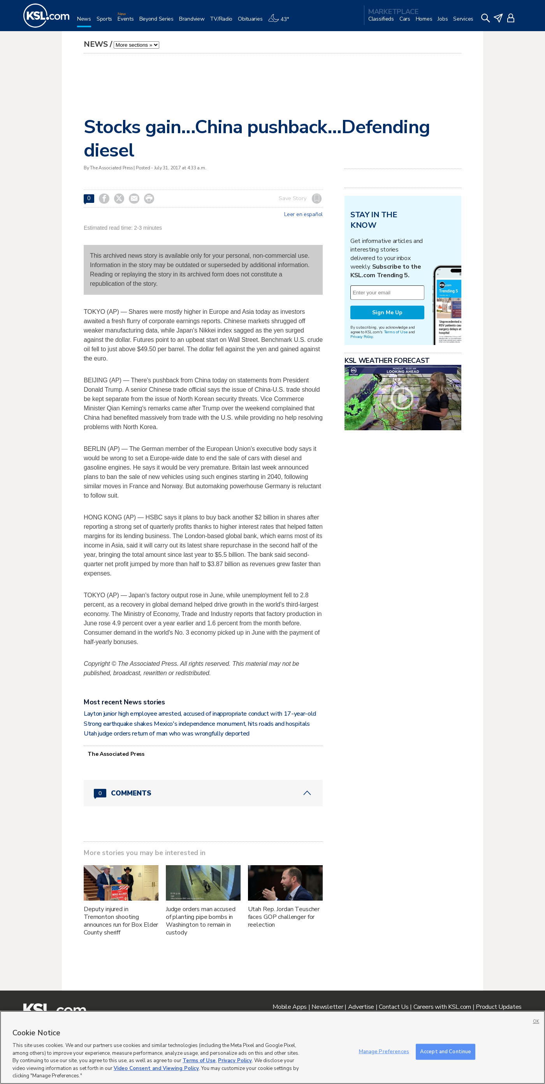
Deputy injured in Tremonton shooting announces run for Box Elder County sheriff (121, 921)
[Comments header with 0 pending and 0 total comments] (203, 793)
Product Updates (499, 1007)
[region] (272, 1047)
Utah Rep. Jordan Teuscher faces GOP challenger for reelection (284, 917)
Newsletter (327, 1007)
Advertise (361, 1007)
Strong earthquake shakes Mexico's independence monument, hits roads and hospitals (197, 724)
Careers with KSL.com (442, 1007)
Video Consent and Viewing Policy (156, 1068)
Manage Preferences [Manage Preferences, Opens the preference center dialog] (384, 1051)
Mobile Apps (289, 1007)
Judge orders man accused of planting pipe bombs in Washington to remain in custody (201, 921)
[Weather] (281, 22)
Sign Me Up (387, 312)
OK (536, 1021)
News (96, 44)
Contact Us (393, 1007)
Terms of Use (396, 331)
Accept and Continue (445, 1051)
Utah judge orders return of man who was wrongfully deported (167, 733)
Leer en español (303, 214)
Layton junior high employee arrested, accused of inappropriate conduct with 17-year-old (200, 713)
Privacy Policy (361, 336)
